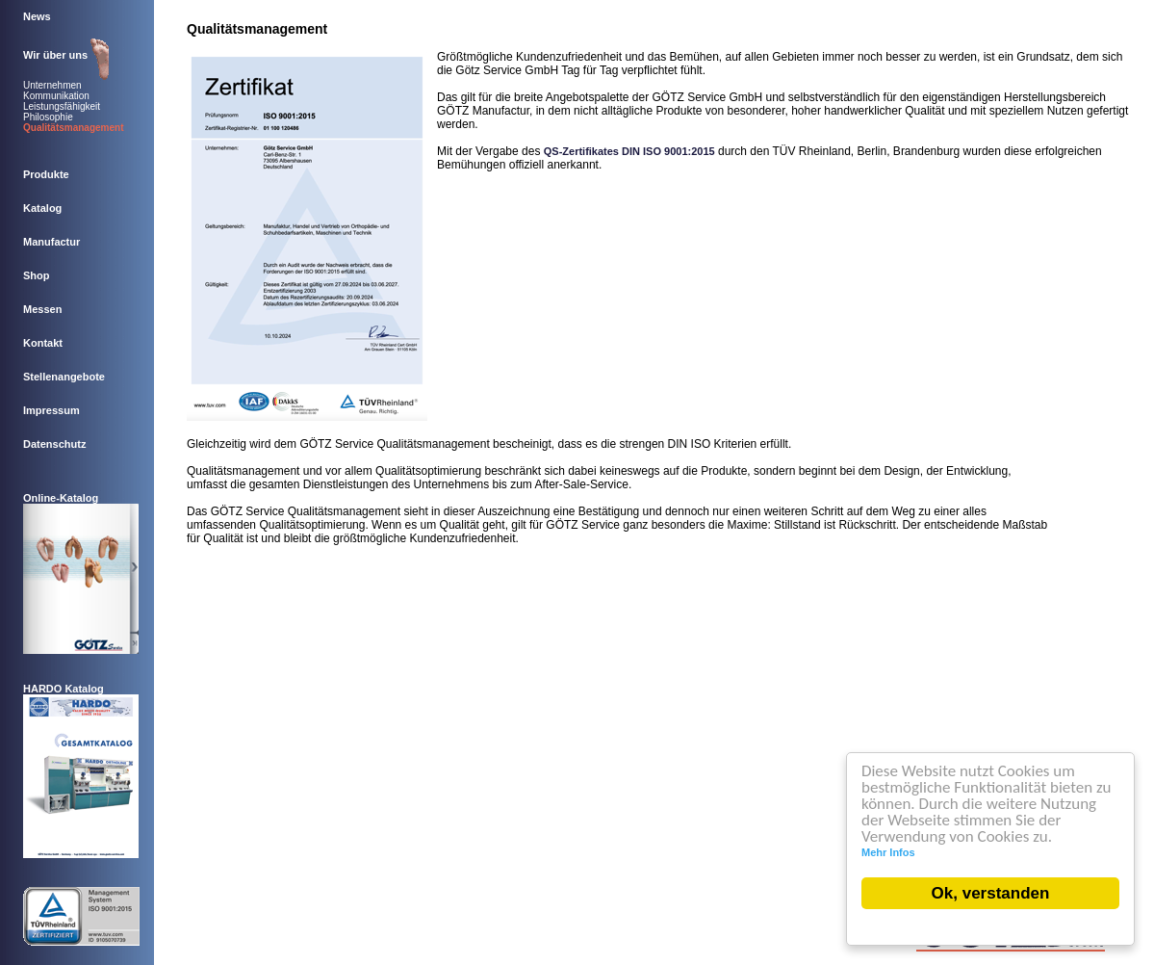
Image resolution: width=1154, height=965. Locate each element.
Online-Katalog (60, 498)
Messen (43, 309)
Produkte (47, 174)
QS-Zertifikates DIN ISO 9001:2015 (629, 151)
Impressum (53, 410)
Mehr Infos (889, 852)
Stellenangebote (65, 376)
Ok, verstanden (992, 893)
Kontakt (44, 343)
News (38, 16)
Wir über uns (56, 55)
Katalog (43, 208)
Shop (38, 275)
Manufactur (53, 242)
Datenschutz (56, 444)
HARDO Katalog (63, 688)
